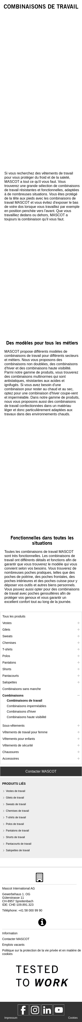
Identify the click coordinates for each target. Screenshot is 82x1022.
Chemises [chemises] (9, 642)
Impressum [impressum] (10, 1017)
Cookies (73, 1017)
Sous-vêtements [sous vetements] (13, 725)
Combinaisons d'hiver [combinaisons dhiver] (21, 711)
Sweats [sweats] (7, 636)
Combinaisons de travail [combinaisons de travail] (24, 700)
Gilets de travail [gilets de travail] (15, 797)
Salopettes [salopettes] (9, 682)
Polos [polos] (6, 656)
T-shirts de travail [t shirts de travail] (16, 817)
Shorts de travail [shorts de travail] (15, 837)
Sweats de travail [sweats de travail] (16, 804)
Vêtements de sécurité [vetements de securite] (17, 745)
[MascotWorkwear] (23, 1009)
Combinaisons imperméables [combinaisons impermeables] (26, 706)
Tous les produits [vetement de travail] (13, 616)
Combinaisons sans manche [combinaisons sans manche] (21, 689)
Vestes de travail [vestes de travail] (15, 791)
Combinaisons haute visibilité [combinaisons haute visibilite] (26, 717)
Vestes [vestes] (7, 623)
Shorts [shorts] (6, 669)
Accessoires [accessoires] (10, 758)
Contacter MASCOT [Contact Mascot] (40, 771)
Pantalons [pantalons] (9, 662)
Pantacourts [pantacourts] (10, 675)
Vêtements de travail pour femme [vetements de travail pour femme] (24, 732)
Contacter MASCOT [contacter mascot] (15, 939)
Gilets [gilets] (6, 629)
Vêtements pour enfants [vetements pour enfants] (18, 739)
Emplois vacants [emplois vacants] (13, 944)
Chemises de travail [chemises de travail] (17, 810)
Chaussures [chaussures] (10, 752)
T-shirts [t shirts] (7, 649)
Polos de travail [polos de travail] (15, 824)
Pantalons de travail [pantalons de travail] (17, 830)
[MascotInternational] (58, 1009)
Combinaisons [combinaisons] (12, 695)
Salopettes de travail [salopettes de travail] (18, 850)
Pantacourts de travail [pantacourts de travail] (18, 843)
